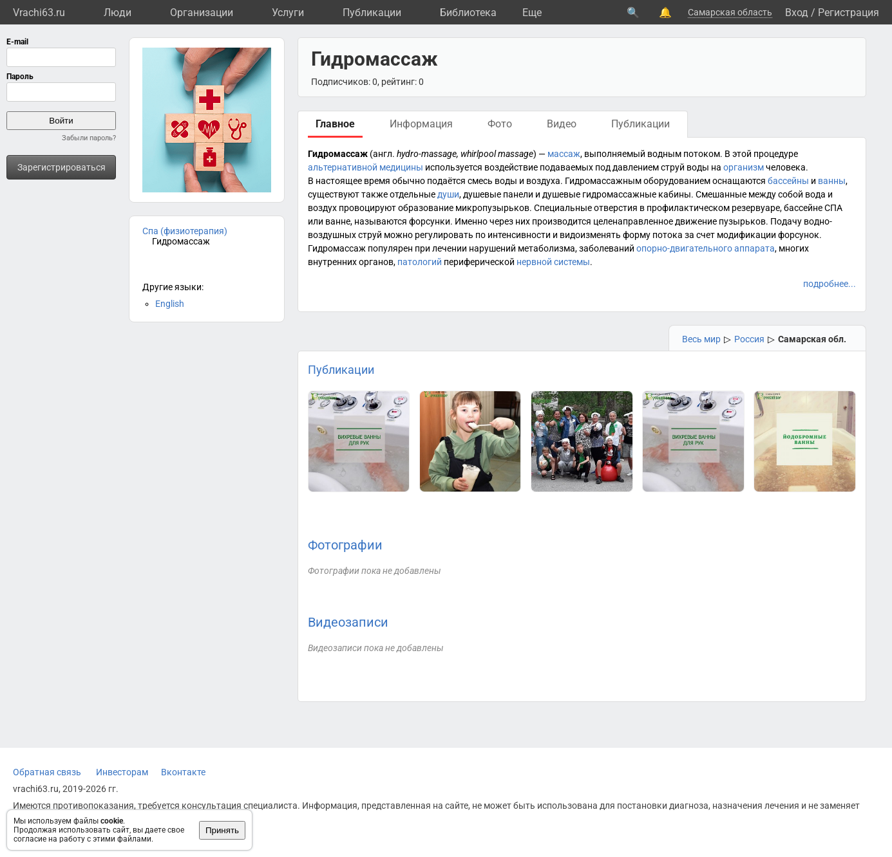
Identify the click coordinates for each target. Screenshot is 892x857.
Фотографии (345, 545)
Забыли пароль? (89, 138)
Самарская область (730, 12)
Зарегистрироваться (61, 167)
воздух (322, 208)
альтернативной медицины (365, 167)
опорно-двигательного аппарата (705, 248)
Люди (117, 12)
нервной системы (553, 262)
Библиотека (468, 12)
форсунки (429, 221)
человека (786, 167)
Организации (201, 12)
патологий (419, 262)
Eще (532, 12)
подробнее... (829, 284)
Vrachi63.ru (39, 12)
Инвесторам (122, 772)
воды (698, 167)
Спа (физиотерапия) (184, 231)
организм (743, 167)
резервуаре (756, 208)
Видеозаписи (348, 622)
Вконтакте (183, 772)
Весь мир (701, 339)
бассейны (788, 181)
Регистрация (848, 12)
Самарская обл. (812, 339)
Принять (222, 830)
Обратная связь (47, 772)
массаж (563, 154)
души (448, 194)
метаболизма (546, 248)
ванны (832, 181)
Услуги (288, 12)
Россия (749, 339)
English (169, 304)
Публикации (372, 12)
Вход (796, 12)
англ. (384, 154)
